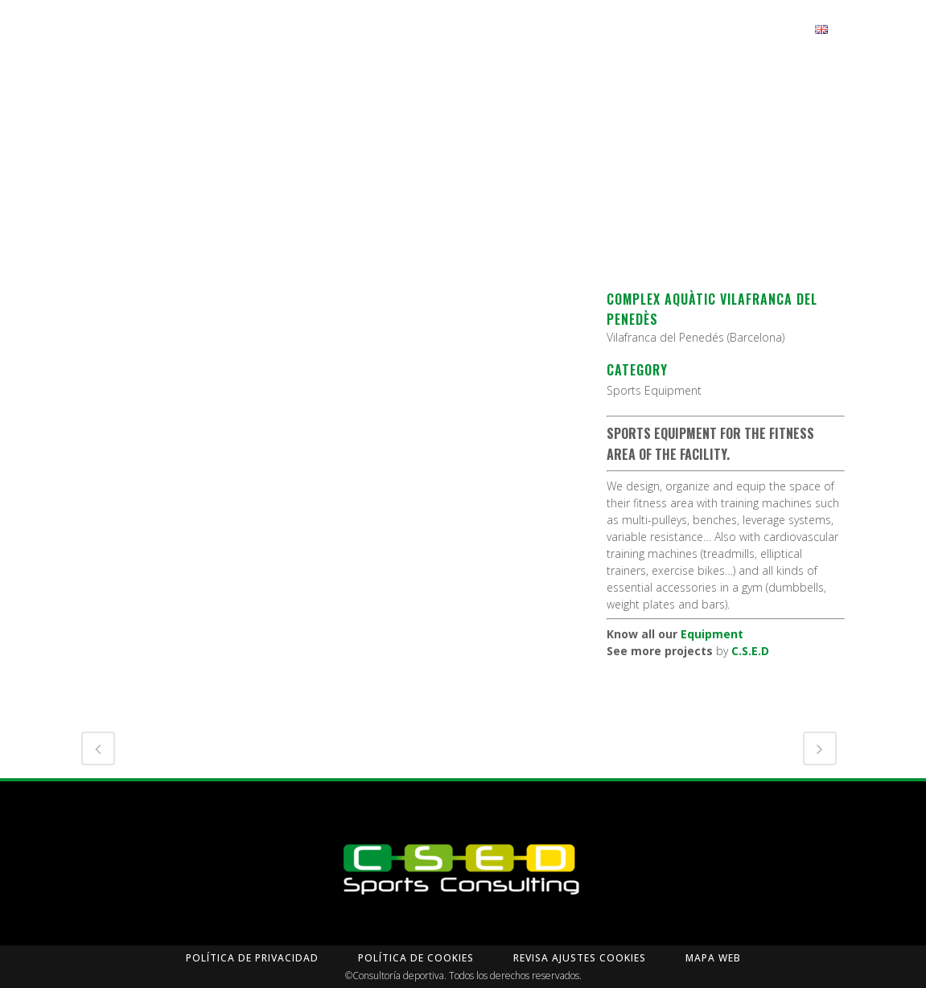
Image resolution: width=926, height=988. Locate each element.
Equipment (712, 634)
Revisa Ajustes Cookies (579, 958)
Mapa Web (713, 958)
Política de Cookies (416, 958)
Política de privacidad (252, 958)
